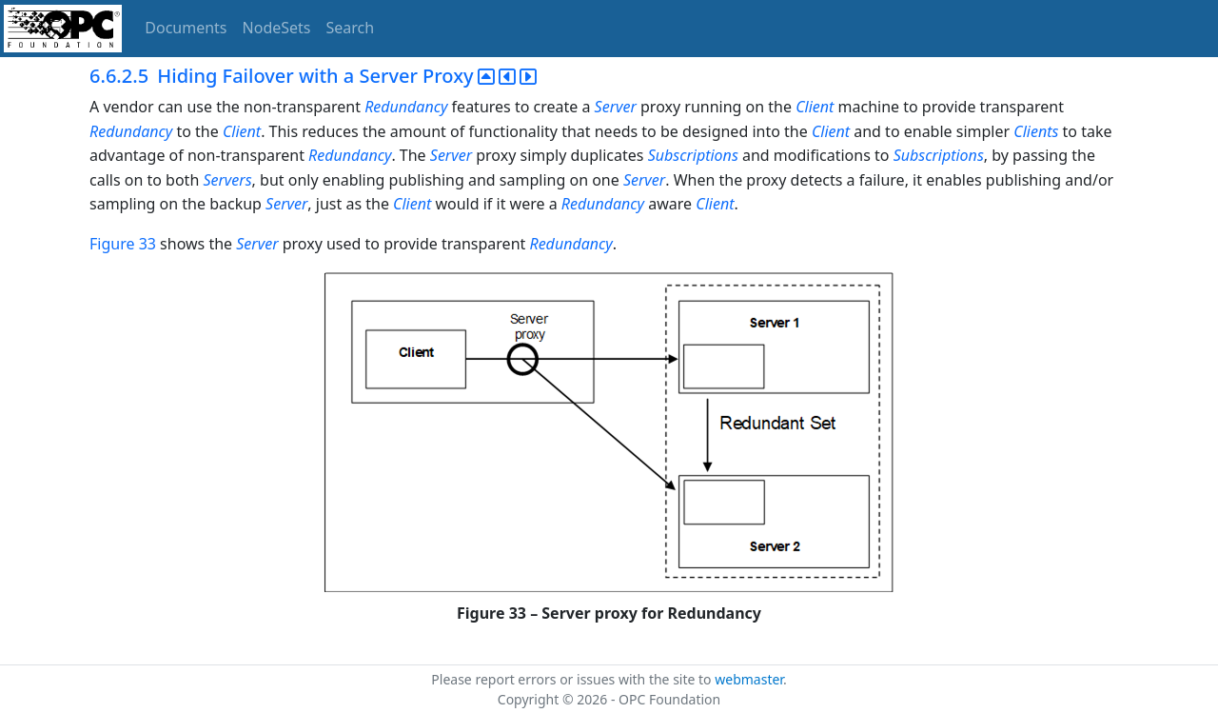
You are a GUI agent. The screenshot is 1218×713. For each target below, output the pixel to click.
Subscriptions (693, 155)
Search (350, 27)
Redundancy (405, 106)
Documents (185, 27)
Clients (1035, 131)
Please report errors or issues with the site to (573, 679)
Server (616, 106)
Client (815, 106)
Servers (227, 179)
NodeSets (277, 27)
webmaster (749, 679)
